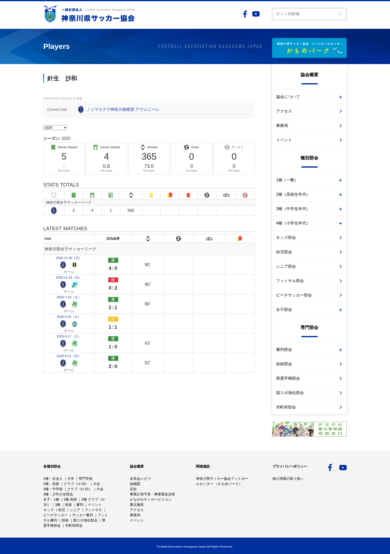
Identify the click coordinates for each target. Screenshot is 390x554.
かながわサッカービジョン (151, 499)
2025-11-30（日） (62, 255)
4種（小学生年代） (293, 223)
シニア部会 (286, 266)
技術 (68, 505)
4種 (46, 494)
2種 (46, 484)
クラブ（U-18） (76, 484)
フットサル (93, 510)
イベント (284, 140)
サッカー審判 (82, 515)
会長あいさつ (140, 478)
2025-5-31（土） (61, 284)
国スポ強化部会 (290, 393)
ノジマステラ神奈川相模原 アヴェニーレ (123, 109)
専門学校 (86, 478)
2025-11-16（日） (62, 264)
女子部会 (284, 309)
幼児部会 (284, 252)
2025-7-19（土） (61, 274)
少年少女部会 (62, 494)
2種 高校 (70, 499)
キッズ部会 (286, 237)
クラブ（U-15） (79, 489)
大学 (70, 478)
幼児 (61, 510)
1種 (46, 478)
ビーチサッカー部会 (294, 295)
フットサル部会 (290, 281)
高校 (55, 484)
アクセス (284, 111)
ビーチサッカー (55, 515)
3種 (46, 489)
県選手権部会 (288, 378)
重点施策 (137, 505)
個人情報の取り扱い (288, 478)
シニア (75, 510)
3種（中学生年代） (293, 209)
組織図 (135, 484)
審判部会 (284, 349)
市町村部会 (286, 407)
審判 (79, 505)
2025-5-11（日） (61, 303)
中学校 (57, 489)
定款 (133, 489)
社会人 (57, 478)
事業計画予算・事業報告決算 (152, 494)
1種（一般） (287, 180)
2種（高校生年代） (293, 194)
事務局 (282, 125)
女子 (46, 499)
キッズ (48, 510)
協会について (288, 97)
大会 (96, 484)
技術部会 (284, 364)
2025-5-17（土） (61, 293)
